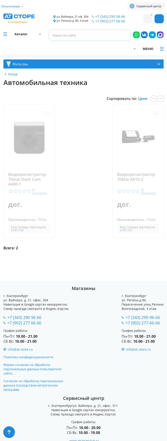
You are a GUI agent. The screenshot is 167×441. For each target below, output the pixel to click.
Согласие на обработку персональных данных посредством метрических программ (33, 385)
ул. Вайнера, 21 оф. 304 (72, 16)
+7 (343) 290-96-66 (142, 317)
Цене (142, 98)
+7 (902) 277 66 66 (110, 21)
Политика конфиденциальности (28, 357)
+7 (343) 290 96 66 (110, 16)
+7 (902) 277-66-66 (142, 323)
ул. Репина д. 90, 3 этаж (72, 20)
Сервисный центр (148, 6)
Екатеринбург (18, 22)
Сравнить (47, 112)
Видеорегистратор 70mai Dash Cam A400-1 (27, 179)
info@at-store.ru (20, 349)
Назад (12, 74)
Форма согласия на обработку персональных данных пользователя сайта (32, 369)
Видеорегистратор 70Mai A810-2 (136, 177)
